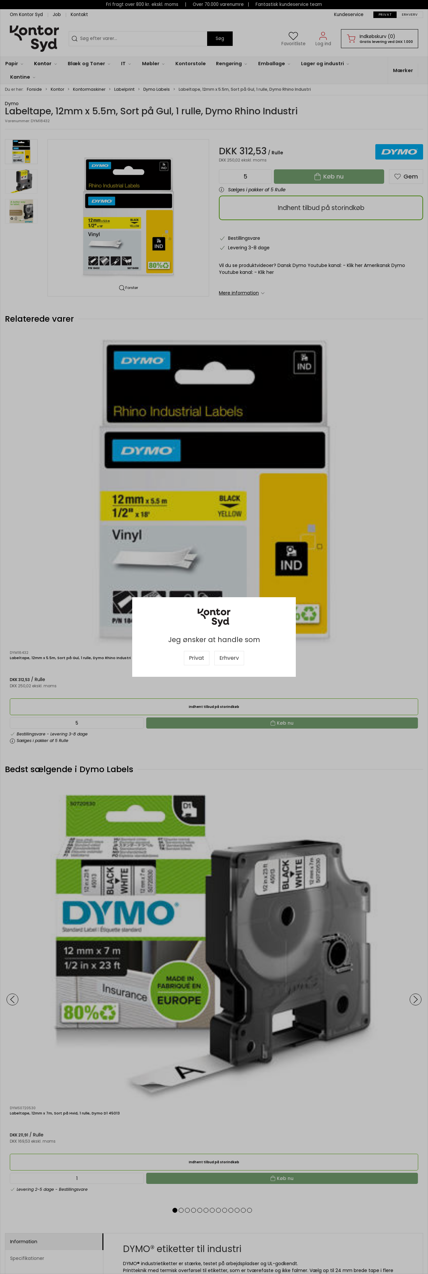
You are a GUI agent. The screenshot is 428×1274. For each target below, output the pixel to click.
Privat (196, 658)
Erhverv (229, 658)
